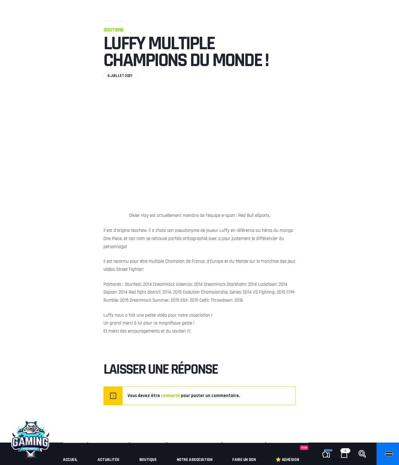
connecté (170, 396)
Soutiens (113, 29)
